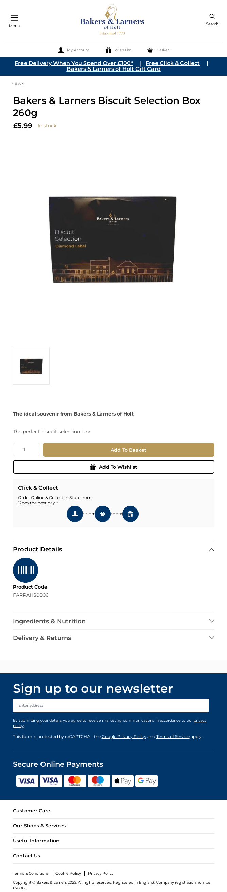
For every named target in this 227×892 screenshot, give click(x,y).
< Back (18, 83)
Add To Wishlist (113, 467)
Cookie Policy (68, 873)
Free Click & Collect (173, 63)
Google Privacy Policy (124, 736)
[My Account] (73, 50)
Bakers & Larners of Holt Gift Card (114, 69)
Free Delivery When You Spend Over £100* (74, 63)
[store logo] (113, 20)
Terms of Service (173, 736)
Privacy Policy (101, 873)
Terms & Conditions (30, 873)
